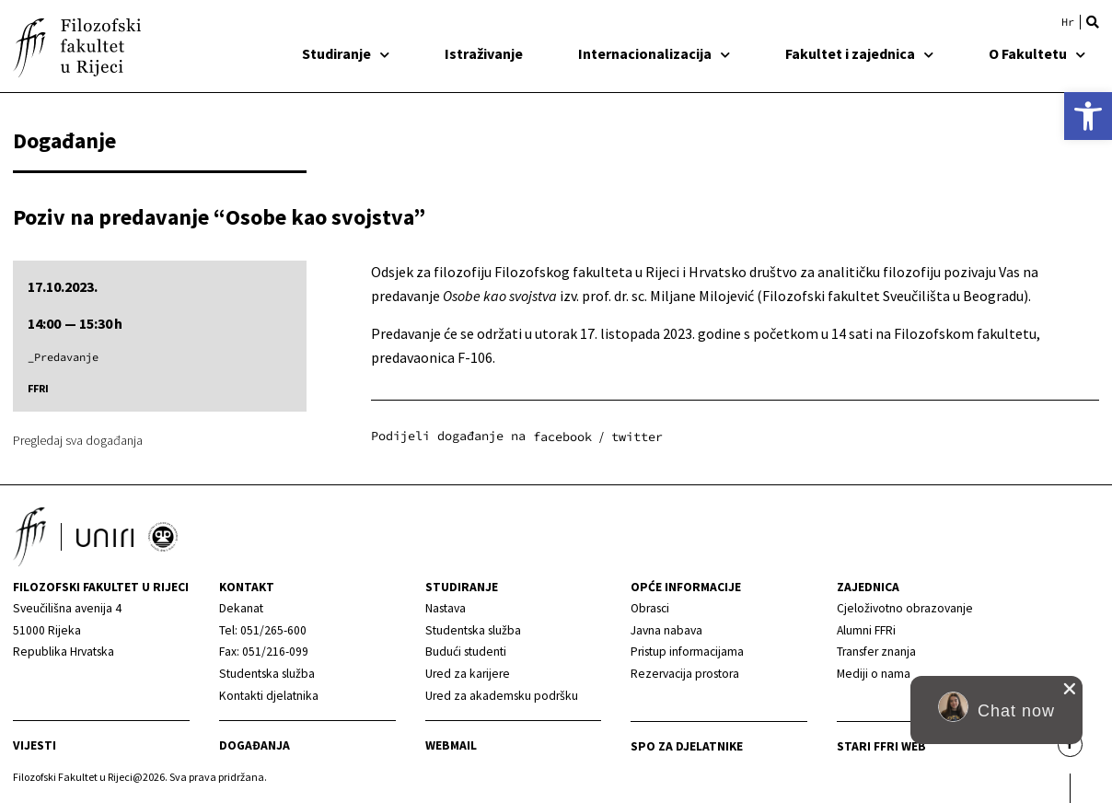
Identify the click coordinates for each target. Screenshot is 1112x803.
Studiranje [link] (345, 53)
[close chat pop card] (1070, 689)
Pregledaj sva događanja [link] (78, 440)
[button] (1092, 22)
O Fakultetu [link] (1037, 53)
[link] (1088, 116)
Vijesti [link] (34, 745)
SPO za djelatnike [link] (687, 746)
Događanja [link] (254, 745)
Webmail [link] (451, 745)
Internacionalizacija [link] (654, 53)
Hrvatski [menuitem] (1067, 22)
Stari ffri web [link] (881, 746)
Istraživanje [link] (484, 53)
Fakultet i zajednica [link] (859, 53)
